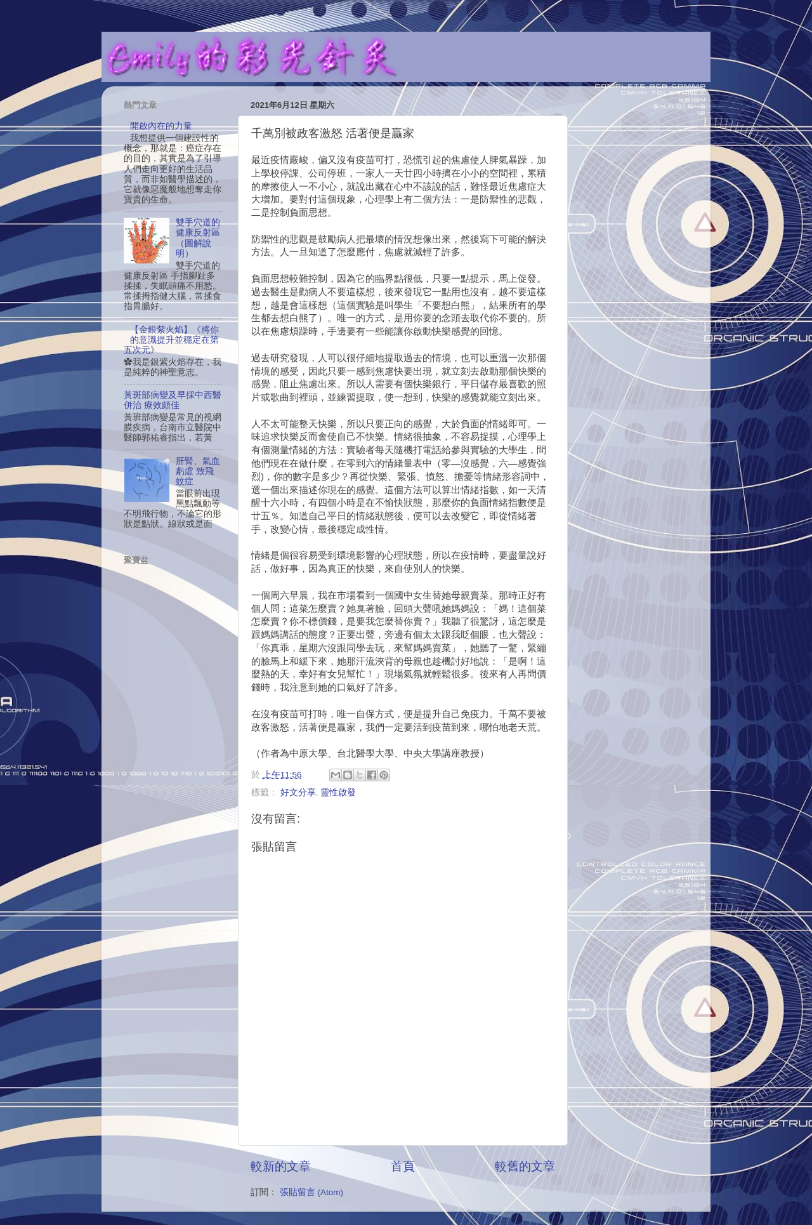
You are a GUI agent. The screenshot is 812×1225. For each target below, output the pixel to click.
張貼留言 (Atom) (311, 1192)
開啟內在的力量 (161, 126)
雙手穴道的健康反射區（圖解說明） (198, 238)
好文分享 (298, 792)
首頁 (403, 1166)
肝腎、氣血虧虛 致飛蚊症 (198, 471)
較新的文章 (281, 1166)
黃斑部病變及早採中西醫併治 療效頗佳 (172, 400)
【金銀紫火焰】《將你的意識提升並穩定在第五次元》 (171, 340)
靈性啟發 (338, 792)
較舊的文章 (525, 1166)
